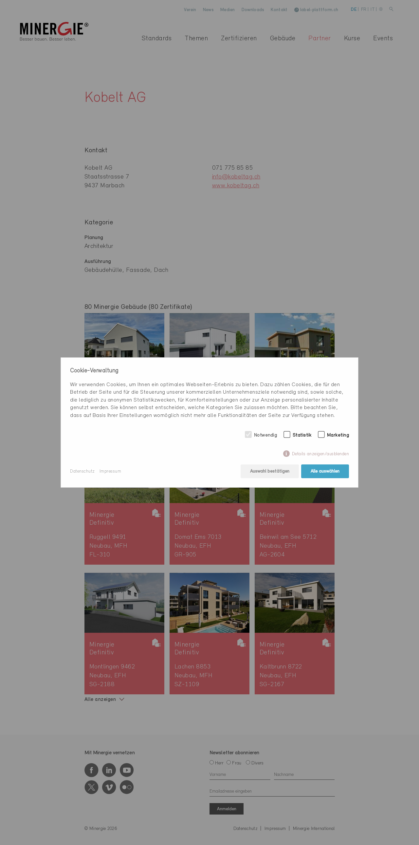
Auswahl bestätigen (269, 471)
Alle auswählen (325, 471)
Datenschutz (82, 471)
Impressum (110, 471)
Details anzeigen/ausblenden (320, 454)
